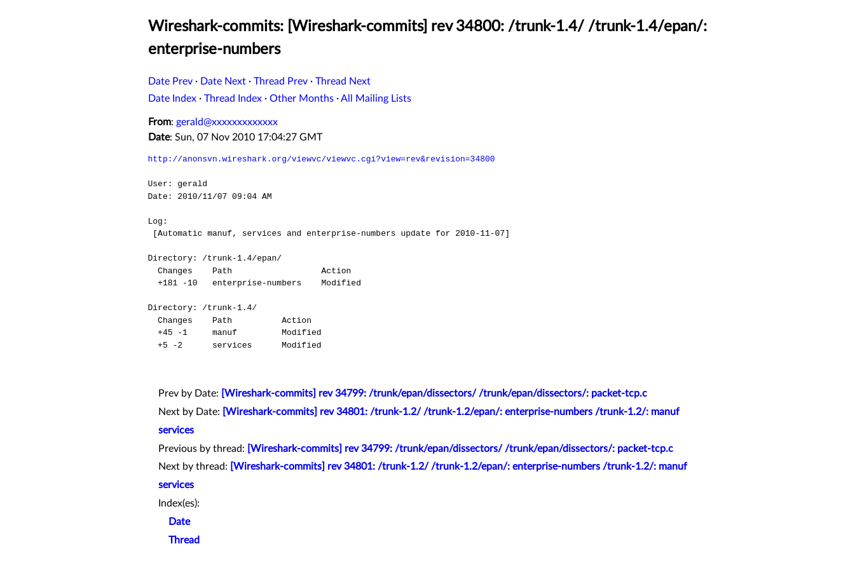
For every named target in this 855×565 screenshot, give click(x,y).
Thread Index (233, 98)
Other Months (302, 98)
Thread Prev (281, 81)
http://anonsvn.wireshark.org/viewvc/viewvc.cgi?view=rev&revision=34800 (321, 159)
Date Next (223, 81)
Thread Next (343, 81)
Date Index (172, 98)
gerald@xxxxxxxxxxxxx (227, 122)
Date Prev (170, 81)
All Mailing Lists (376, 98)
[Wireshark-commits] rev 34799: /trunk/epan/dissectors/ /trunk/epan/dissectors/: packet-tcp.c (434, 393)
